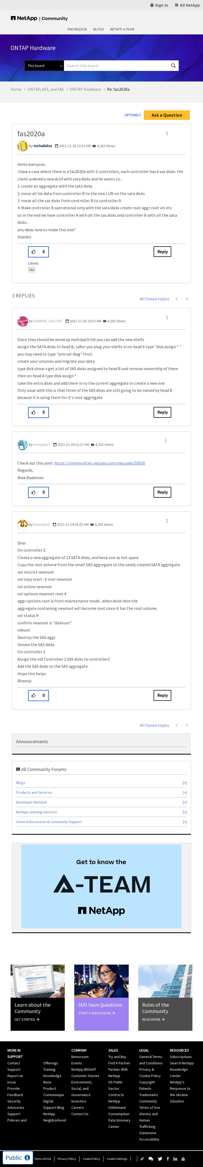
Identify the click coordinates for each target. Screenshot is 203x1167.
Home (16, 89)
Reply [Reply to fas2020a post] (162, 251)
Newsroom (80, 1056)
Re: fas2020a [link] (118, 89)
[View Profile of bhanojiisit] (42, 524)
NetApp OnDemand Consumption (118, 1107)
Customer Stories (85, 1075)
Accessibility (149, 1139)
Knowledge (77, 29)
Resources (179, 1050)
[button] (167, 133)
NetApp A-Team (122, 29)
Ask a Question (167, 115)
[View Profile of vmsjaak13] (42, 444)
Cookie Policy (91, 1159)
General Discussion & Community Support (49, 821)
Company (79, 1050)
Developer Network (31, 802)
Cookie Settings (117, 1159)
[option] (101, 886)
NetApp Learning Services (36, 812)
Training (49, 1069)
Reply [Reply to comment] (162, 412)
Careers (77, 1107)
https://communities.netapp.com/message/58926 (99, 463)
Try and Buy (117, 1056)
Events (76, 1063)
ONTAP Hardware (85, 89)
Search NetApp (182, 1063)
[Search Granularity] (44, 65)
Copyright (147, 1082)
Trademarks (148, 1094)
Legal (144, 1050)
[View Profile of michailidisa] (43, 145)
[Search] (121, 65)
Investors (78, 1101)
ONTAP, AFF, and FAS (45, 89)
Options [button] (131, 115)
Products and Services (34, 792)
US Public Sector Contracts (116, 1088)
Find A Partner (119, 1063)
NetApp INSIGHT (83, 1069)
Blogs (98, 29)
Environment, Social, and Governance (81, 1088)
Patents (145, 1088)
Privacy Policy (67, 1159)
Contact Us (80, 1113)
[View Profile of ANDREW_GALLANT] (48, 321)
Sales (113, 1050)
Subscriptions (181, 1056)
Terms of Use (42, 1159)
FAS (31, 270)
